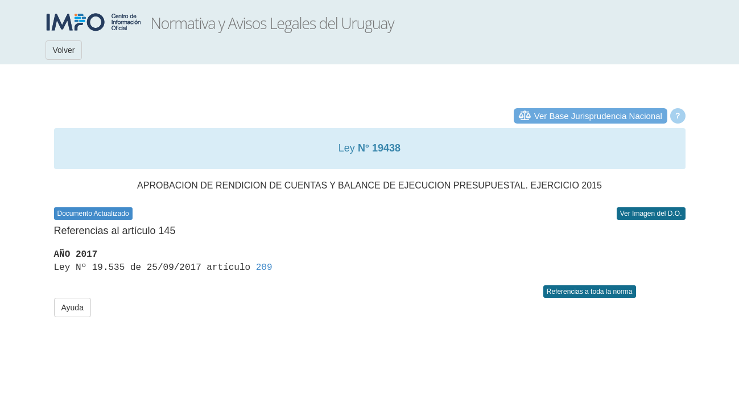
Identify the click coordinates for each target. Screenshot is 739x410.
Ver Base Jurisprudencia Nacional (598, 116)
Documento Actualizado (93, 214)
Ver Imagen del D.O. (651, 214)
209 (264, 268)
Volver (64, 50)
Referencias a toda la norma (590, 292)
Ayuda (72, 307)
